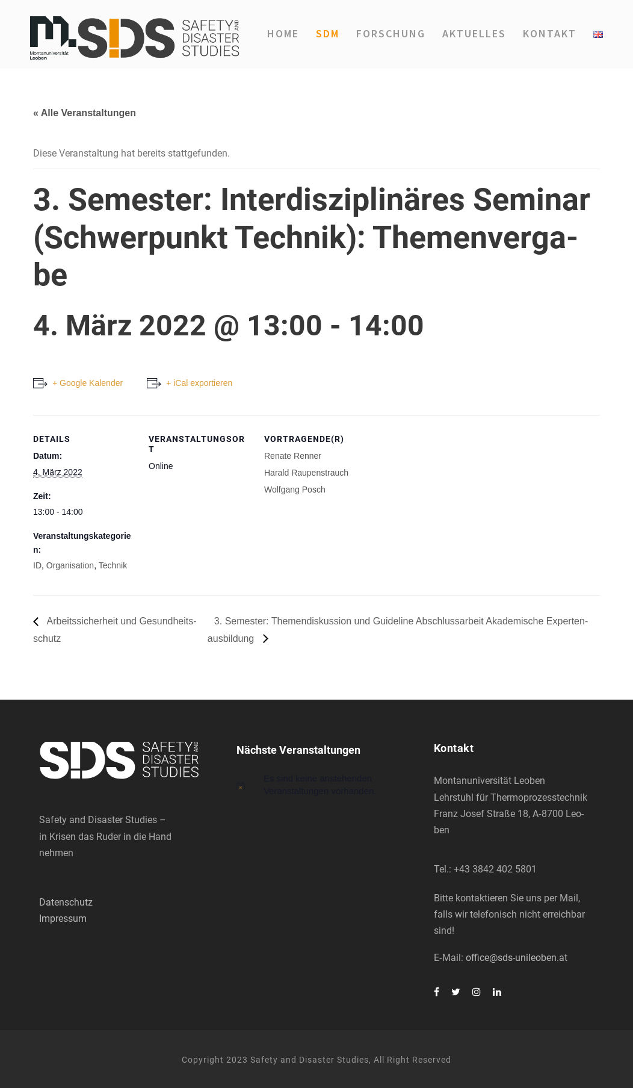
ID (37, 565)
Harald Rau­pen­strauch (306, 472)
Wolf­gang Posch (295, 489)
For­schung (390, 33)
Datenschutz (66, 902)
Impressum (63, 918)
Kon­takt (549, 33)
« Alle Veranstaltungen (84, 113)
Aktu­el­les (474, 33)
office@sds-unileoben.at (516, 957)
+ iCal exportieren (199, 383)
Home (283, 33)
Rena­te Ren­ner (292, 456)
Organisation (70, 565)
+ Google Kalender (87, 383)
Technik (113, 565)
